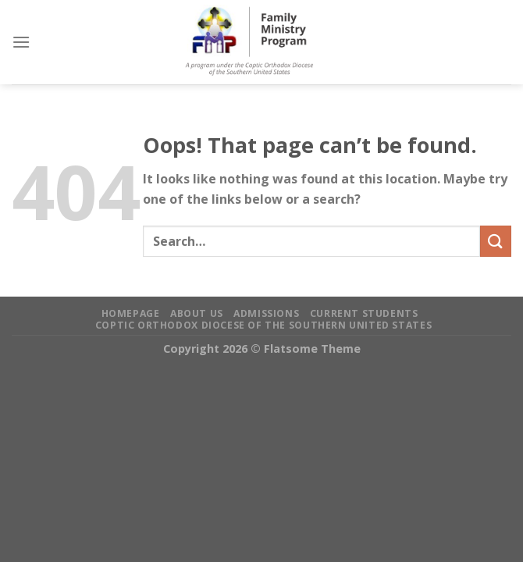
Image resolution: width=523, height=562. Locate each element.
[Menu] (21, 42)
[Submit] (495, 241)
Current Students (364, 313)
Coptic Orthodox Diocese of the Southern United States (263, 325)
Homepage (130, 313)
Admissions (266, 313)
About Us (196, 313)
